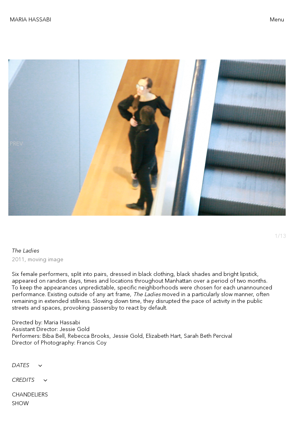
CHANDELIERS (30, 395)
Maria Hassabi (30, 20)
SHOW (20, 403)
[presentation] (16, 143)
